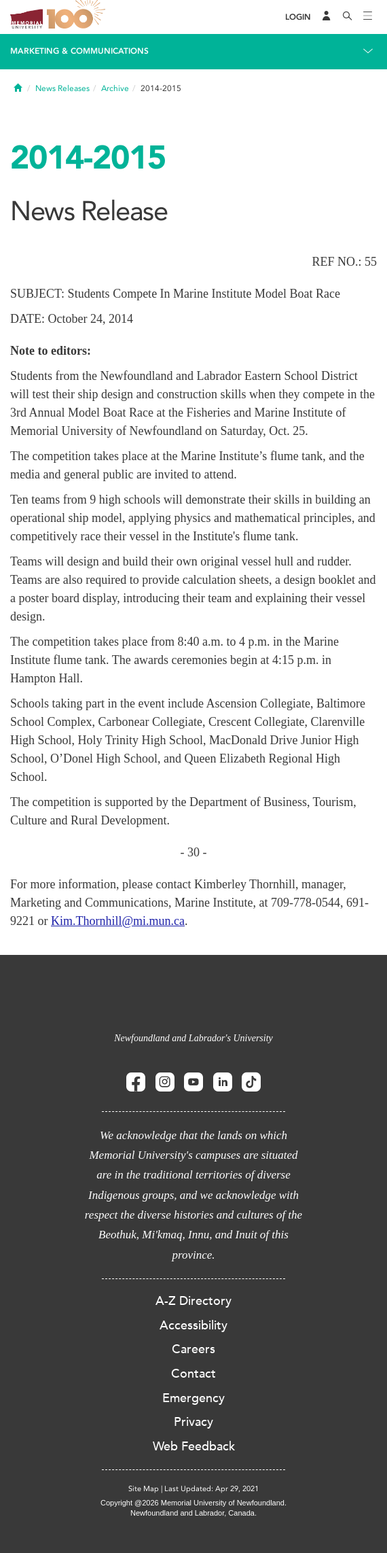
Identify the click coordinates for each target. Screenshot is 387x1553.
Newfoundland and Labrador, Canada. (193, 1513)
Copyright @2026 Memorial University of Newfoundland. (193, 1503)
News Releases (62, 88)
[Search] (347, 17)
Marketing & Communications (79, 51)
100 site (78, 17)
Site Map (143, 1488)
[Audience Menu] (326, 17)
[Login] (298, 17)
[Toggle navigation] (368, 17)
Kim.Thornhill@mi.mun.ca (118, 921)
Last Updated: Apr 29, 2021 (211, 1488)
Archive (115, 88)
